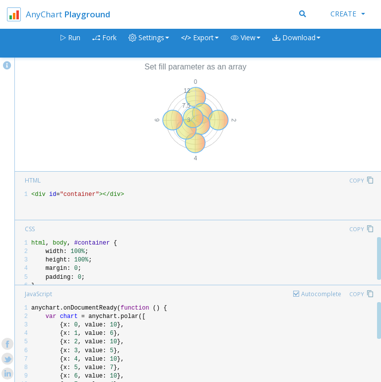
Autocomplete (321, 294)
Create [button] (347, 13)
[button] (245, 43)
